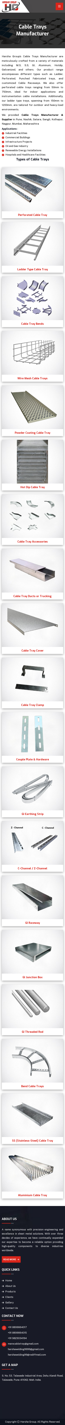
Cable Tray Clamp (32, 705)
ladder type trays (18, 100)
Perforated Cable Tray (32, 215)
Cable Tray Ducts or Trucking (32, 596)
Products (10, 1291)
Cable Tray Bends (32, 324)
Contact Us (11, 1308)
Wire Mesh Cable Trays (32, 378)
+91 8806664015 (17, 1332)
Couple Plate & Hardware (32, 759)
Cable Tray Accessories (32, 541)
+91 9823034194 (17, 1338)
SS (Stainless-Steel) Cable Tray (32, 1140)
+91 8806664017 (17, 1327)
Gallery (9, 1302)
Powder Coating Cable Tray (32, 433)
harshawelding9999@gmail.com (26, 1349)
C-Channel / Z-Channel (32, 868)
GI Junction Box (33, 977)
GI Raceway (32, 923)
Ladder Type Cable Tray (32, 269)
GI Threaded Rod (32, 1032)
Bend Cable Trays (32, 1086)
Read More (11, 1259)
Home (8, 1280)
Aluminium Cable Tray (32, 1195)
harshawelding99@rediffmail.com (27, 1354)
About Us (10, 1286)
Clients (9, 1297)
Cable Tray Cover (33, 650)
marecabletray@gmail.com (23, 1343)
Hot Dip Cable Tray (32, 487)
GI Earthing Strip (32, 814)
